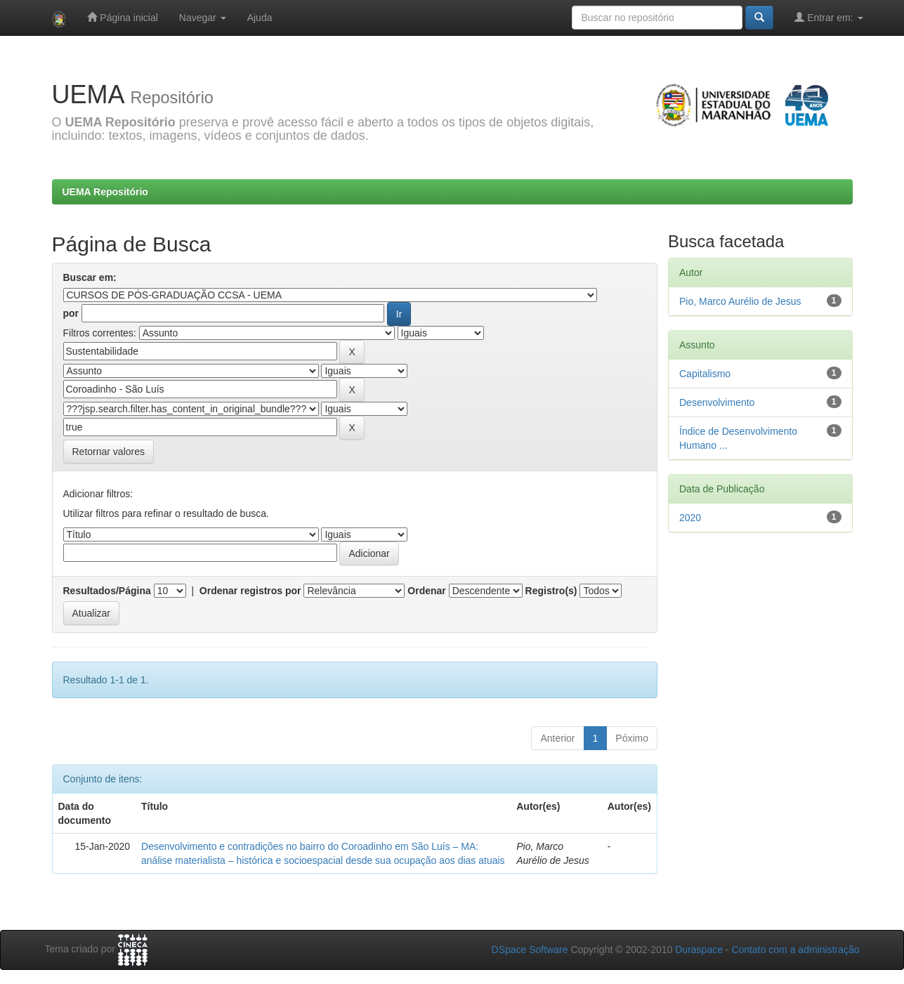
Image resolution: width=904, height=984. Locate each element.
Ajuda (260, 17)
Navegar (202, 17)
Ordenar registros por (250, 590)
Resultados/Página (107, 590)
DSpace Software (530, 949)
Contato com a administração (795, 949)
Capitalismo (705, 373)
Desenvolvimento (716, 402)
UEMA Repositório (105, 191)
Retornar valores (108, 451)
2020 (690, 517)
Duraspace (699, 949)
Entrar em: (828, 17)
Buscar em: (90, 277)
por (71, 313)
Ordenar (426, 590)
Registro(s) (551, 590)
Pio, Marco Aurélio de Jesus (740, 301)
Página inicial (122, 17)
